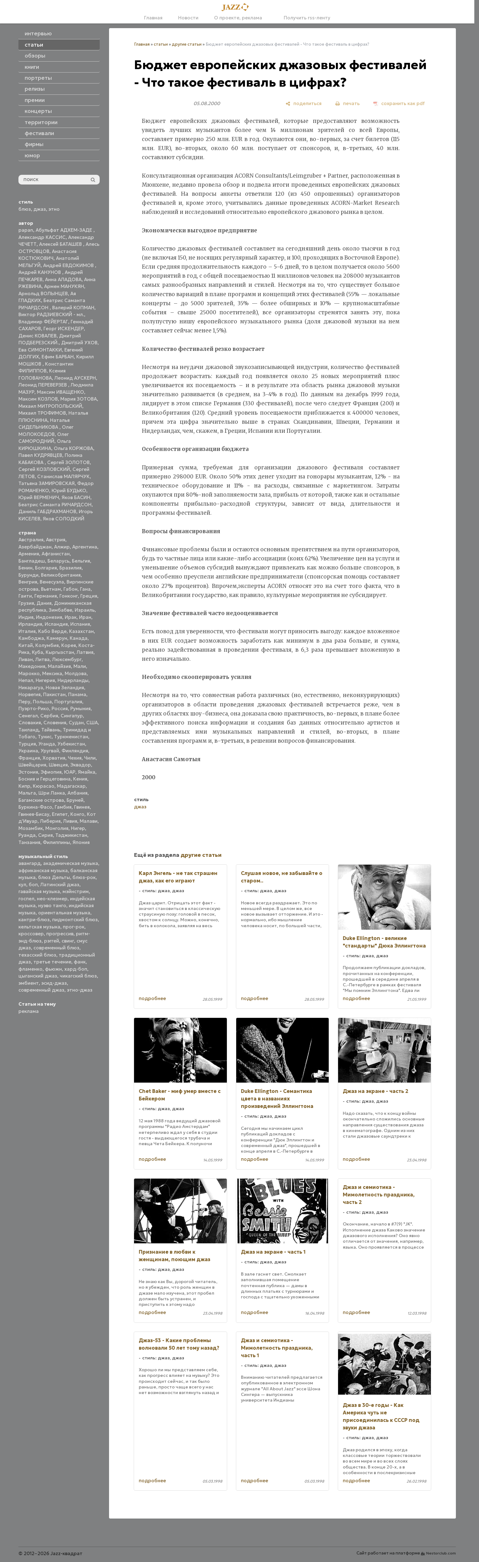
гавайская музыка (39, 891)
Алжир (62, 547)
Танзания (29, 842)
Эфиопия (51, 772)
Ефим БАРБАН (58, 357)
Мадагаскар (71, 786)
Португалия (68, 702)
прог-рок (73, 927)
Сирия (45, 835)
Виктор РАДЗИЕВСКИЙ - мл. (51, 314)
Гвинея (82, 807)
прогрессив (59, 934)
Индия (25, 617)
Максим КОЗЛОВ (38, 399)
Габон (70, 589)
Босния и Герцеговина (44, 779)
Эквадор (80, 765)
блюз (24, 209)
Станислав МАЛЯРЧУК (63, 476)
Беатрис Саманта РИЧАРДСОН (55, 505)
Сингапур (72, 716)
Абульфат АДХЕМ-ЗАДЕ (64, 230)
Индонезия (49, 617)
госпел (26, 899)
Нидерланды (72, 680)
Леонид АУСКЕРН (75, 378)
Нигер (78, 828)
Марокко (29, 673)
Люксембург (67, 659)
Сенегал (28, 716)
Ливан (25, 659)
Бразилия (70, 568)
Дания (44, 603)
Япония (81, 842)
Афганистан (56, 554)
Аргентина (84, 547)
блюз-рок (84, 877)
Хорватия (53, 758)
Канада (78, 638)
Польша (42, 702)
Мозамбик (30, 828)
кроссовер (31, 934)
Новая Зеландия (65, 687)
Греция (88, 596)
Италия (27, 631)
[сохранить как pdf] (399, 103)
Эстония (28, 772)
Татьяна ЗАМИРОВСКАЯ (46, 483)
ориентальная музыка (64, 913)
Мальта (27, 793)
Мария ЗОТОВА (78, 399)
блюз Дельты (54, 877)
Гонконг (68, 596)
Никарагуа (30, 687)
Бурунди (28, 575)
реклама (28, 1011)
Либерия (50, 821)
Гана (85, 589)
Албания (77, 793)
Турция (27, 744)
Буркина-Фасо (35, 807)
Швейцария (32, 765)
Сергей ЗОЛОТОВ (68, 462)
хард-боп (75, 969)
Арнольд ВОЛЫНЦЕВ (43, 293)
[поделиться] (303, 103)
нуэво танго (52, 905)
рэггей (51, 941)
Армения (28, 554)
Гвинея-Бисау (33, 814)
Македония (31, 666)
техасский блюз (37, 955)
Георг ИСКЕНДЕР (63, 328)
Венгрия (27, 582)
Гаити (25, 596)
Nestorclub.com (441, 1553)
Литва (42, 659)
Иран (85, 617)
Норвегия (29, 694)
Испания (80, 624)
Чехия (75, 758)
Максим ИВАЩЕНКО (60, 392)
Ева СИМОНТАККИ (40, 350)
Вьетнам (51, 589)
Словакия (29, 722)
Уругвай (50, 751)
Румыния (80, 708)
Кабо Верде (52, 631)
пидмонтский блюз (75, 920)
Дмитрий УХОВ (79, 343)
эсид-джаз (54, 983)
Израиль (85, 610)
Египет (60, 814)
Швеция (58, 765)
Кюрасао (43, 786)
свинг (68, 941)
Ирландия (30, 624)
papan (25, 230)
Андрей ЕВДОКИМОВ (69, 265)
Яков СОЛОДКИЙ (63, 519)
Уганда (46, 744)
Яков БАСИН (76, 497)
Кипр (24, 786)
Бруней (75, 800)
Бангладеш (31, 561)
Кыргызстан (60, 652)
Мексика (52, 673)
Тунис (45, 737)
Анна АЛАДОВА (63, 279)
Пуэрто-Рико (33, 708)
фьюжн (53, 969)
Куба (37, 652)
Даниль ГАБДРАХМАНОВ (47, 511)
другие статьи (187, 44)
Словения (54, 722)
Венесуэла (52, 582)
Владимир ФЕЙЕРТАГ (43, 322)
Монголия (56, 828)
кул (22, 884)
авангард (29, 863)
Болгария (46, 568)
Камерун (57, 638)
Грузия (26, 603)
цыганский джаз (37, 976)
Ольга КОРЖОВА (73, 448)
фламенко (30, 969)
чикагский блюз (78, 976)
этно (54, 209)
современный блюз (56, 948)
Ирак (71, 617)
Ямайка (86, 772)
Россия (60, 708)
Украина (28, 751)
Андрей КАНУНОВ (40, 272)
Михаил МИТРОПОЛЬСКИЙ (50, 406)
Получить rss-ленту (304, 18)
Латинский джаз (59, 884)
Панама (77, 694)
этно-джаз (79, 990)
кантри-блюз (34, 920)
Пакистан (54, 694)
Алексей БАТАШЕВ (61, 244)
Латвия (85, 652)
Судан (76, 722)
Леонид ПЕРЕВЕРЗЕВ (43, 385)
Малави (88, 821)
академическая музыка (70, 863)
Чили (90, 758)
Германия (45, 596)
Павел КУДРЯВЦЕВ (40, 455)
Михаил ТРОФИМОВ (42, 413)
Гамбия (63, 807)
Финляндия (75, 751)
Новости (188, 18)
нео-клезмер (52, 899)
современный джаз (41, 990)
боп (33, 884)
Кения (80, 779)
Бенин (25, 568)
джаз (39, 209)
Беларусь (58, 561)
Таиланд (28, 730)
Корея (68, 645)
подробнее (152, 998)
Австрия (55, 540)
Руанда (27, 835)
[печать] (347, 103)
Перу (24, 702)
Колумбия (47, 645)
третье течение (52, 962)
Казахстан (81, 631)
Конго (77, 814)
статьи (161, 44)
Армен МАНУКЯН (64, 286)
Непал (25, 680)
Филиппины (56, 842)
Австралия (30, 540)
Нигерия (45, 680)
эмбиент (28, 983)
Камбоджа (31, 638)
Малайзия (59, 666)
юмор (32, 155)
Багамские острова (41, 800)
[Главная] (237, 7)
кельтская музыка (39, 927)
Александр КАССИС (42, 237)
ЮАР (69, 772)
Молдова (76, 673)
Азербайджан (35, 547)
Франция (29, 758)
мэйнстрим (75, 891)
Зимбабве (60, 610)
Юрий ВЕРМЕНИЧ (38, 497)
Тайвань (50, 730)
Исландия (56, 624)
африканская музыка (43, 870)
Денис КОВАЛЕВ (37, 336)
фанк (80, 962)
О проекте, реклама (238, 18)
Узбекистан (71, 744)
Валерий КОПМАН (73, 308)
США (92, 722)
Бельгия (81, 561)
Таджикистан (71, 835)
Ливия (70, 821)
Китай (25, 645)
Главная (153, 18)
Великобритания (61, 575)
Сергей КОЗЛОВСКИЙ (44, 469)
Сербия (49, 716)
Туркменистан (71, 737)
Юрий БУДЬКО (69, 490)
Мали (79, 666)
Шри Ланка (51, 793)
